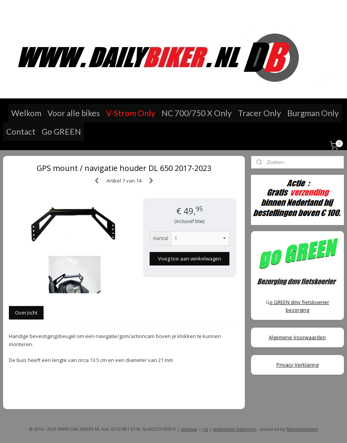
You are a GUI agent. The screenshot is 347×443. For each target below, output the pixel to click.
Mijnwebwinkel (302, 429)
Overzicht (26, 312)
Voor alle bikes (73, 113)
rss (205, 429)
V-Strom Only (130, 113)
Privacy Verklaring (297, 364)
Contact (20, 131)
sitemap (189, 429)
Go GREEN (61, 131)
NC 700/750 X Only (197, 113)
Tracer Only (259, 113)
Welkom (26, 113)
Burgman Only (313, 113)
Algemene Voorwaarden (297, 337)
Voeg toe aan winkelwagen (189, 258)
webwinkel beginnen (234, 429)
